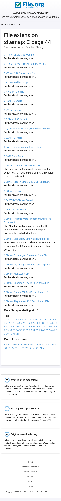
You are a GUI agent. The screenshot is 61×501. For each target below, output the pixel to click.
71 (14, 333)
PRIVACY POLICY (30, 472)
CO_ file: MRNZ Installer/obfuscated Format (27, 128)
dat (16, 391)
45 (33, 326)
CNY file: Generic (13, 110)
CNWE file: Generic (14, 91)
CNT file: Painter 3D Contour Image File (25, 64)
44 (30, 326)
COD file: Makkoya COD (16, 273)
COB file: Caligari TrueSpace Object (22, 165)
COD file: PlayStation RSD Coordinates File (26, 301)
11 (26, 319)
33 (47, 323)
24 (17, 323)
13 (33, 319)
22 (10, 323)
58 (24, 330)
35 (53, 323)
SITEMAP (30, 477)
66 (50, 330)
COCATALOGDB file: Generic (19, 200)
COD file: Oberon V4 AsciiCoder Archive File (27, 292)
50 (50, 326)
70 (10, 333)
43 (27, 326)
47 (40, 326)
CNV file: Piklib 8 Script (16, 82)
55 (14, 330)
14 (36, 319)
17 (46, 319)
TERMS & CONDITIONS (30, 467)
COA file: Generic (13, 137)
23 (14, 323)
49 (47, 326)
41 (20, 326)
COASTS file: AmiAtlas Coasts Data (23, 147)
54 (10, 330)
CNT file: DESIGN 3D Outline (19, 54)
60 (30, 330)
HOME (30, 462)
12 (29, 319)
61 (33, 330)
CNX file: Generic (13, 100)
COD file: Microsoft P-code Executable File (26, 283)
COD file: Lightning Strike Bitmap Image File (27, 264)
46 (37, 326)
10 (23, 319)
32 (43, 323)
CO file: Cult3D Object (15, 119)
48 (43, 326)
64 (43, 330)
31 (40, 323)
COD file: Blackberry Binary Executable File (26, 238)
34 (50, 323)
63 (40, 330)
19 (52, 319)
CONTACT (30, 487)
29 (33, 323)
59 (27, 330)
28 (30, 323)
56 (17, 330)
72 (17, 333)
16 (42, 319)
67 (53, 330)
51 (53, 326)
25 (20, 323)
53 (7, 330)
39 (14, 326)
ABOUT (30, 482)
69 (7, 333)
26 (24, 323)
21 (7, 323)
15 (39, 319)
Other (42, 348)
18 (49, 319)
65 (47, 330)
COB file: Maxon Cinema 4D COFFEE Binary (27, 181)
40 (17, 326)
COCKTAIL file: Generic (16, 209)
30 (37, 323)
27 (27, 323)
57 (20, 330)
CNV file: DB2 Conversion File (19, 73)
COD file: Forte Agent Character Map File (25, 255)
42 (24, 326)
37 (7, 326)
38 (10, 326)
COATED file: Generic (15, 156)
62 (37, 330)
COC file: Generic (13, 191)
